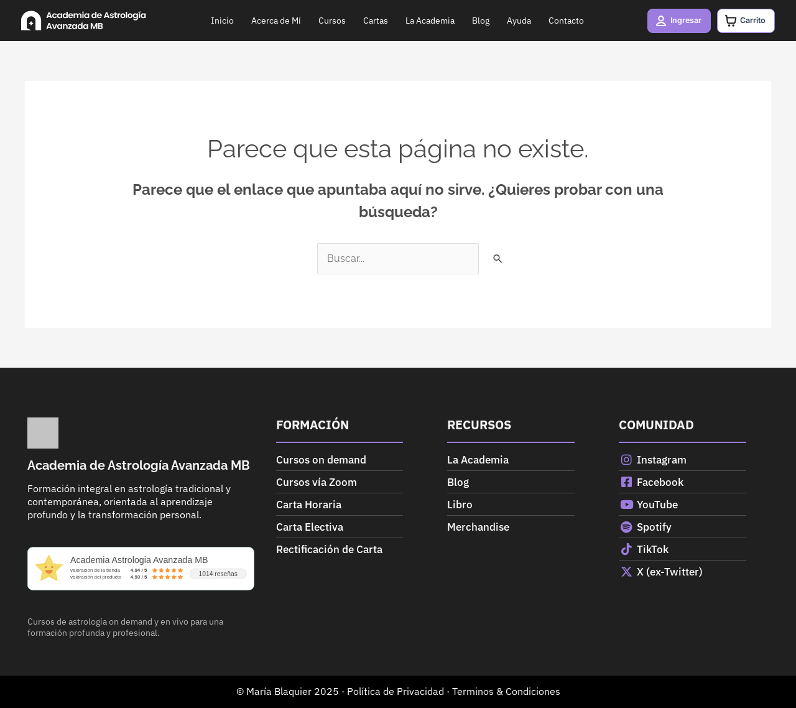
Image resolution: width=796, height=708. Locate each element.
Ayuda (514, 20)
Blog (475, 20)
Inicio (217, 20)
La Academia (425, 20)
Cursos (327, 20)
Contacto (561, 20)
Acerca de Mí (271, 20)
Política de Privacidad (395, 691)
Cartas (370, 20)
